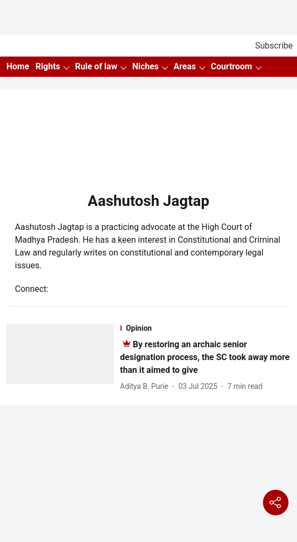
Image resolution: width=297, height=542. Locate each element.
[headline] (205, 357)
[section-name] (205, 328)
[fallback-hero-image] (63, 358)
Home (17, 66)
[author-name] (146, 386)
